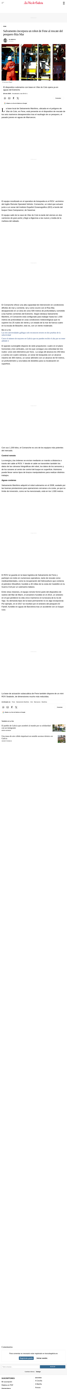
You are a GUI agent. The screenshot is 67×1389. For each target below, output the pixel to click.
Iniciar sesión (42, 1358)
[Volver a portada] (33, 3)
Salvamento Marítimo (22, 702)
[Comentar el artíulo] (58, 98)
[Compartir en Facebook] (13, 98)
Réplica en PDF (7, 1385)
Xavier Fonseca (7, 741)
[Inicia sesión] (63, 3)
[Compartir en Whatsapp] (5, 98)
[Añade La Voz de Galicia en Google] (15, 103)
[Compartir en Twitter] (18, 98)
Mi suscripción (7, 1382)
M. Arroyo (12, 39)
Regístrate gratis (26, 1358)
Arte (31, 702)
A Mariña (38, 1384)
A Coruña (38, 1381)
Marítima (44, 702)
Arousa (37, 1387)
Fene (13, 702)
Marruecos (37, 702)
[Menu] (3, 3)
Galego (38, 1371)
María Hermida (6, 730)
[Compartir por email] (9, 98)
